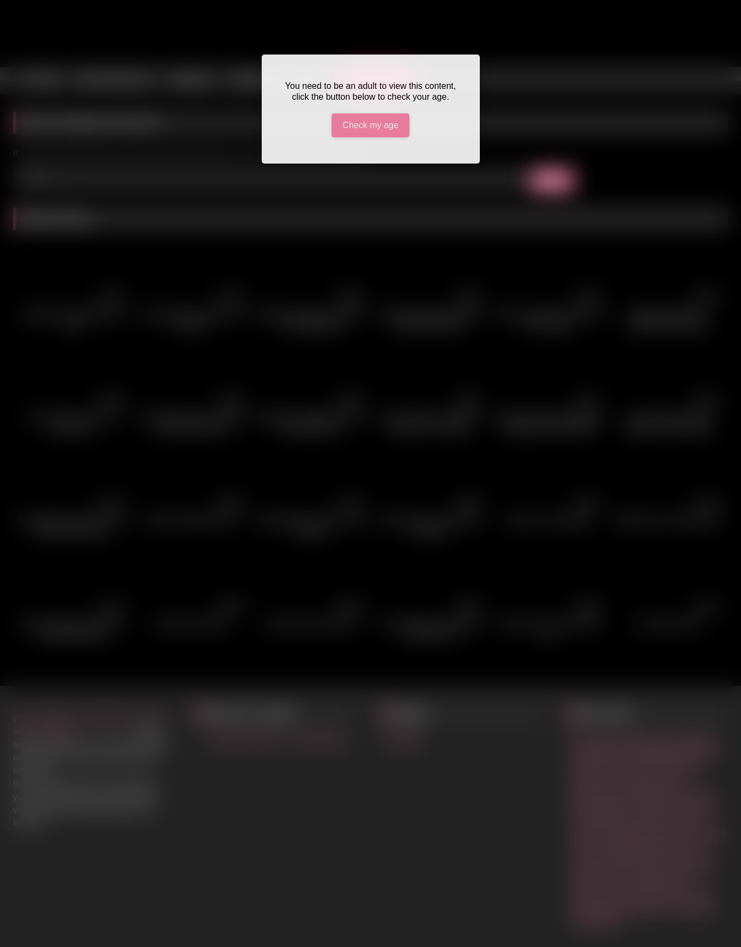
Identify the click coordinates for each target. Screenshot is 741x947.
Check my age (370, 125)
